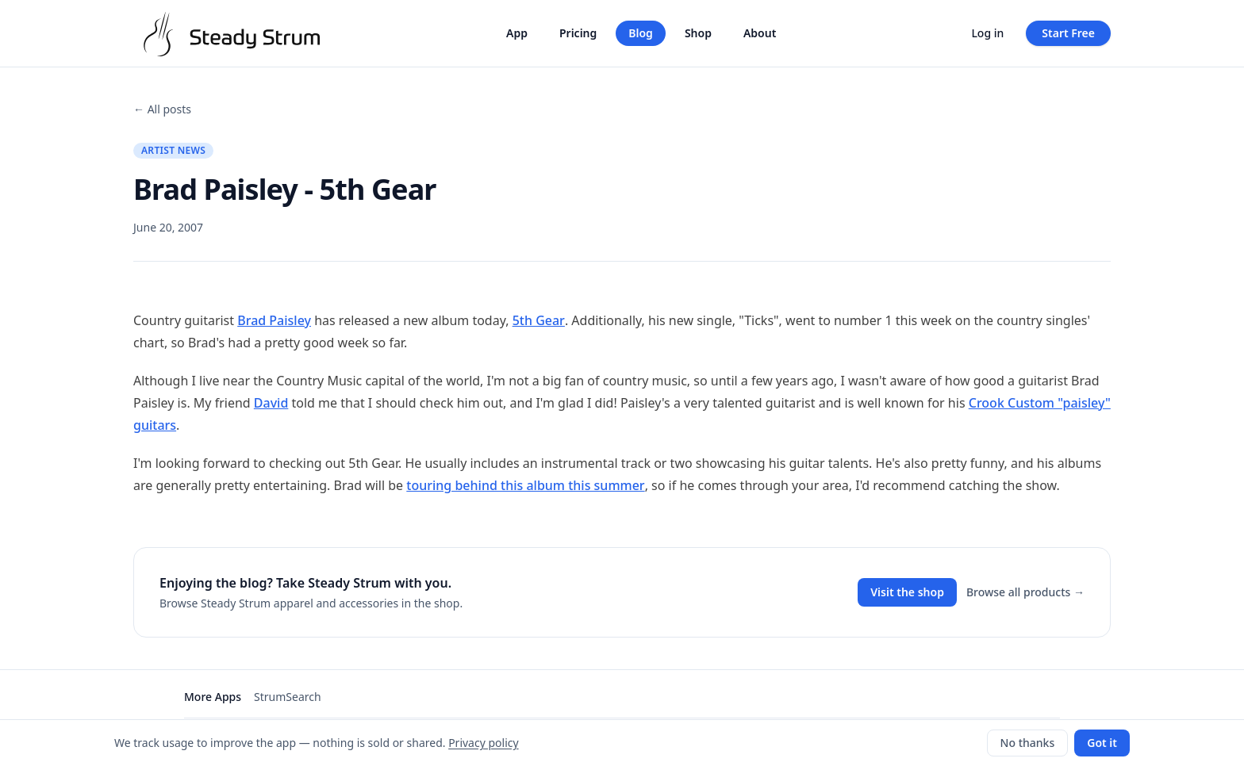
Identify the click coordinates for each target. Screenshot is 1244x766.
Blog (640, 32)
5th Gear (539, 320)
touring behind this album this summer (525, 485)
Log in (987, 32)
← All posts (162, 109)
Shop (698, 32)
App (517, 32)
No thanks (1027, 742)
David (271, 403)
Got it (1102, 742)
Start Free (1068, 32)
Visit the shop (907, 591)
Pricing (578, 32)
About (759, 32)
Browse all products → (1025, 591)
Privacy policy (483, 742)
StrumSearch (287, 696)
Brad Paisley (274, 320)
